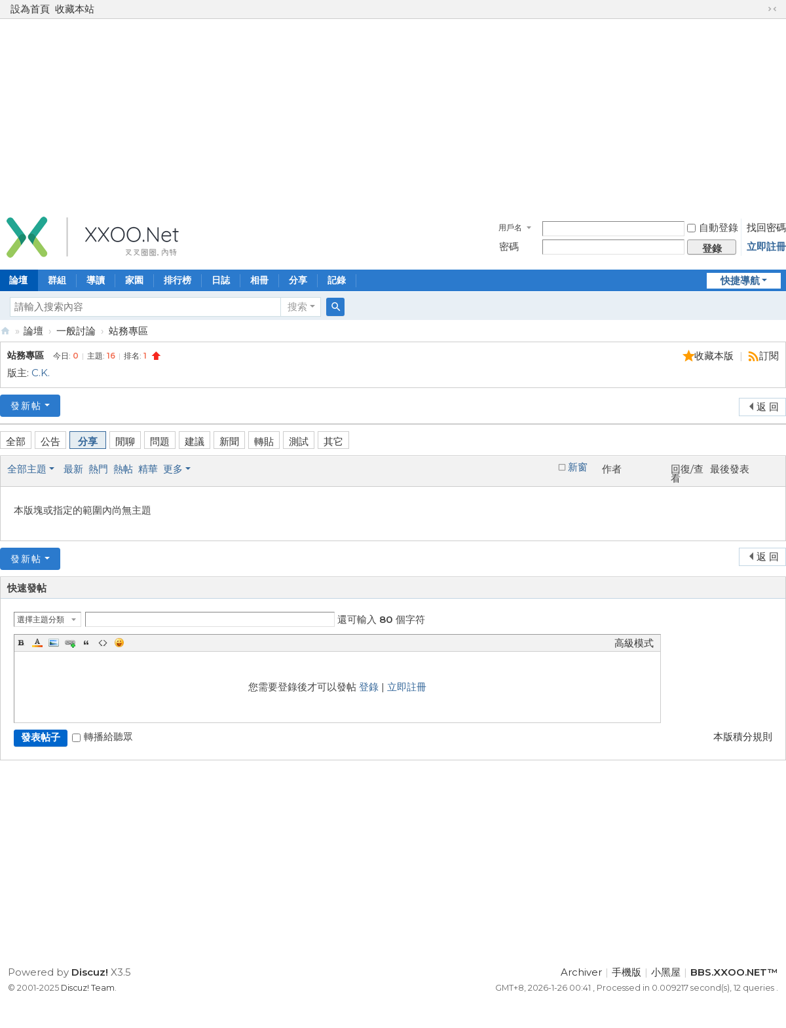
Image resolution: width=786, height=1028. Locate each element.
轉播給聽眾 (102, 736)
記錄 (337, 280)
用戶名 (510, 227)
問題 (160, 441)
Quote (86, 642)
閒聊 (125, 441)
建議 (194, 441)
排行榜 (177, 280)
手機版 (626, 972)
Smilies (119, 642)
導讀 (95, 280)
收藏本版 (715, 355)
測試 (299, 441)
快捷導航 (740, 280)
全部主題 (27, 469)
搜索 (297, 306)
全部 (16, 441)
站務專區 (128, 331)
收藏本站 (74, 9)
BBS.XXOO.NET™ (5, 330)
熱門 (98, 469)
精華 (148, 469)
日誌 (221, 280)
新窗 (578, 467)
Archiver (581, 972)
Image (53, 642)
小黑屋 (666, 972)
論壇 (33, 331)
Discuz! (89, 972)
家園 (134, 280)
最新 (73, 469)
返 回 (768, 406)
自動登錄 (712, 227)
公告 (50, 441)
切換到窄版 (772, 9)
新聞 (229, 441)
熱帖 (123, 469)
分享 (298, 280)
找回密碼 (766, 227)
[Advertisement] (393, 113)
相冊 (259, 280)
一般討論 (76, 331)
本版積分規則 (742, 736)
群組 (57, 280)
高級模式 (634, 643)
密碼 (509, 246)
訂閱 (769, 355)
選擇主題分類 (40, 619)
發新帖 (26, 406)
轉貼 (264, 441)
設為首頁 (30, 9)
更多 (173, 469)
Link (70, 642)
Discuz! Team (88, 988)
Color (37, 642)
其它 (333, 441)
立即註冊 (766, 246)
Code (102, 642)
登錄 (369, 687)
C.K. (40, 372)
